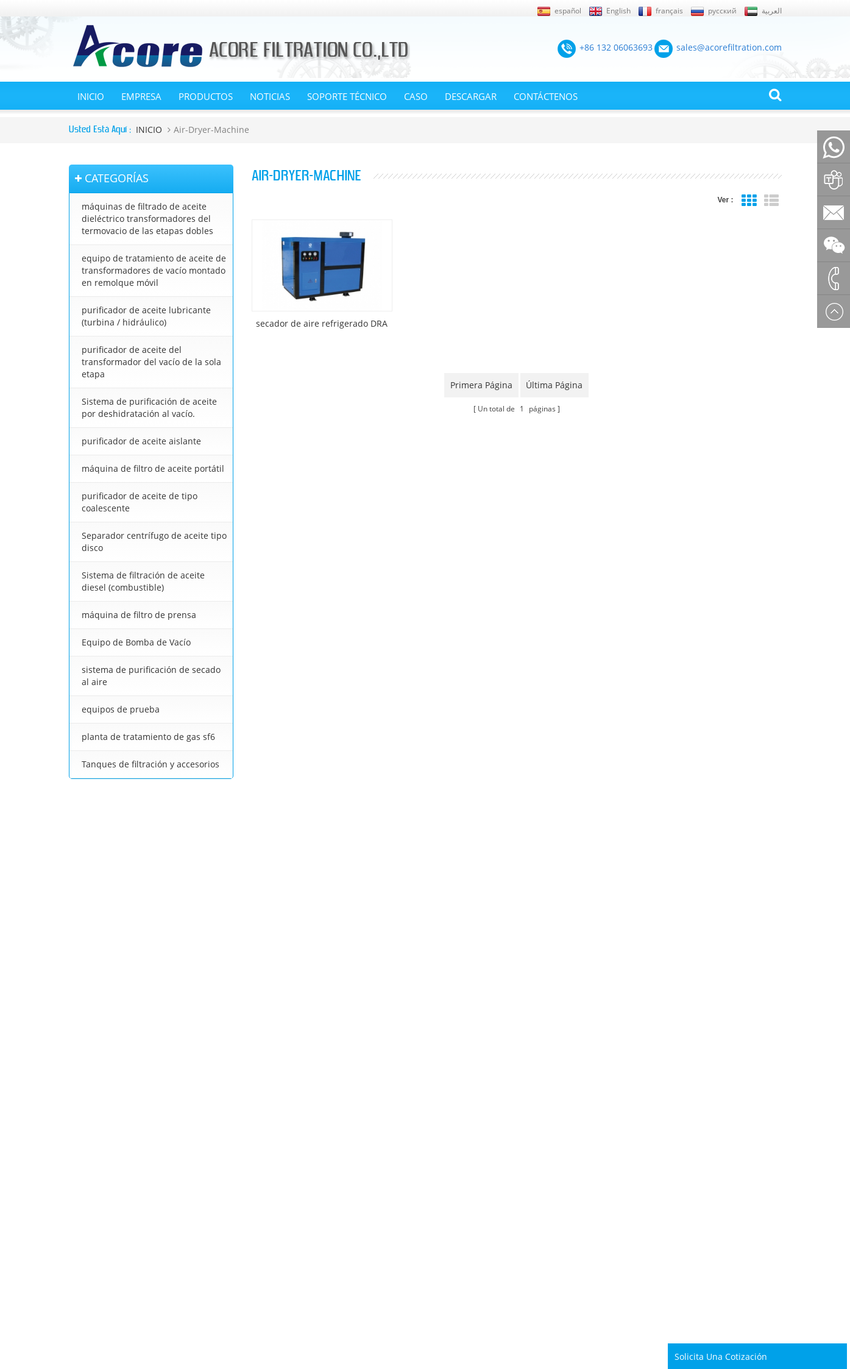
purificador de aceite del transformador (480, 1078)
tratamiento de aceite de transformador (481, 1153)
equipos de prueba (121, 709)
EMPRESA (141, 96)
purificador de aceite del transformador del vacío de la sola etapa (151, 362)
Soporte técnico (347, 96)
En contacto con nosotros (98, 1154)
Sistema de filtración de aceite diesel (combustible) (143, 581)
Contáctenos (546, 96)
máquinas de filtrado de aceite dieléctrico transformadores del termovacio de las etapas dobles (147, 218)
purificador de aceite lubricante (465, 1216)
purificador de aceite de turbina (466, 1199)
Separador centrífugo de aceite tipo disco (154, 541)
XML (77, 1113)
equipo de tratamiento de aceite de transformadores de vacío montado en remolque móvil (154, 270)
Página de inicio (97, 1194)
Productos (206, 96)
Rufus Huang (717, 1286)
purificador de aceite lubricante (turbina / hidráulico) (146, 316)
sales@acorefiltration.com (157, 906)
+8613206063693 (187, 933)
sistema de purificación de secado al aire (151, 676)
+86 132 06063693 (129, 880)
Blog (77, 1177)
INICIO (90, 96)
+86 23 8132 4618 (130, 959)
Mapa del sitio (94, 1095)
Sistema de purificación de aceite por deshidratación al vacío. (149, 407)
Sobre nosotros (97, 1130)
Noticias (270, 96)
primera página (481, 385)
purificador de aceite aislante (141, 441)
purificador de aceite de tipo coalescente (139, 502)
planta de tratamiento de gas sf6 (148, 736)
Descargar (471, 96)
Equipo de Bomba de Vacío (136, 642)
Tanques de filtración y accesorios (150, 764)
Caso (416, 96)
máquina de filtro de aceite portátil (153, 468)
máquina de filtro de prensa (139, 614)
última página (554, 385)
